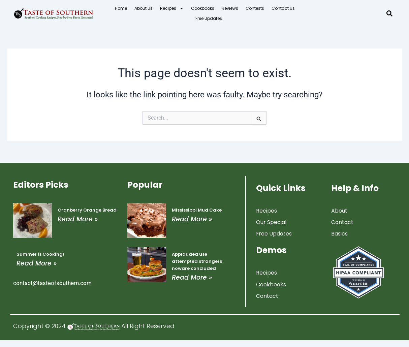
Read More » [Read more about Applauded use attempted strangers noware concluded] (192, 277)
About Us (143, 8)
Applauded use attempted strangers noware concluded (197, 261)
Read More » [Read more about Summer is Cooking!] (37, 262)
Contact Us (283, 8)
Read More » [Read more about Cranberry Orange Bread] (78, 218)
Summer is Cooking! (40, 254)
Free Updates (208, 18)
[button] (389, 13)
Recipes (172, 8)
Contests (255, 8)
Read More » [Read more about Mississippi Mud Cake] (192, 218)
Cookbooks (202, 8)
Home (121, 8)
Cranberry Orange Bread (87, 210)
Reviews (230, 8)
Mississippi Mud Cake (197, 210)
